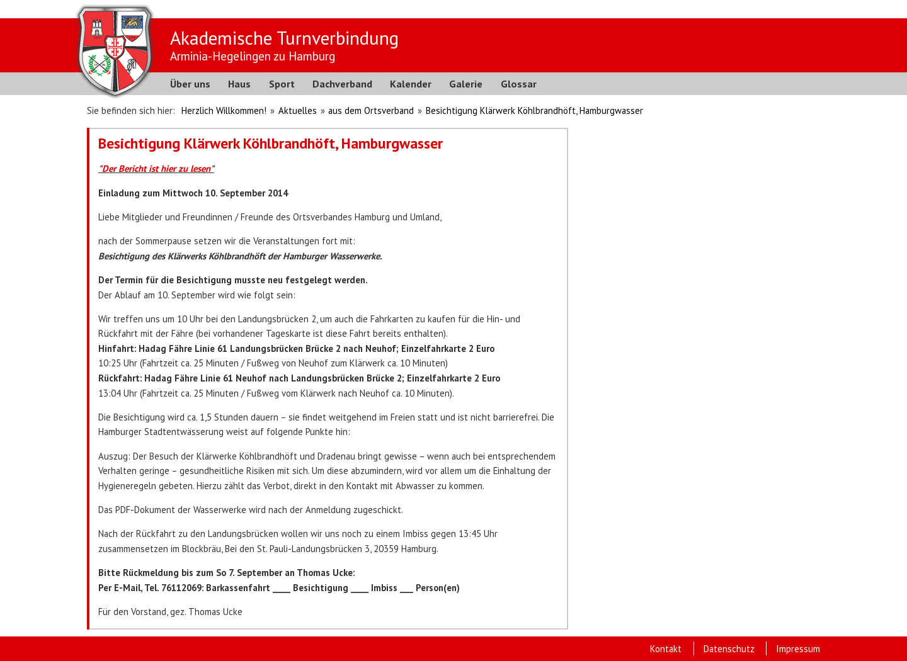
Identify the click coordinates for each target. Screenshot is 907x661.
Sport (282, 83)
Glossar (519, 83)
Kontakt (666, 649)
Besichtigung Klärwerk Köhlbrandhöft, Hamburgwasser (534, 110)
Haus (239, 83)
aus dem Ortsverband (371, 110)
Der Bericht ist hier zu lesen (156, 168)
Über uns (190, 83)
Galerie (465, 83)
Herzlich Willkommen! (223, 110)
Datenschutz (729, 649)
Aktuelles (297, 110)
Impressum (798, 649)
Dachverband (342, 83)
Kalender (410, 83)
